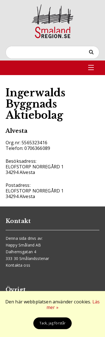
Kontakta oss (18, 265)
